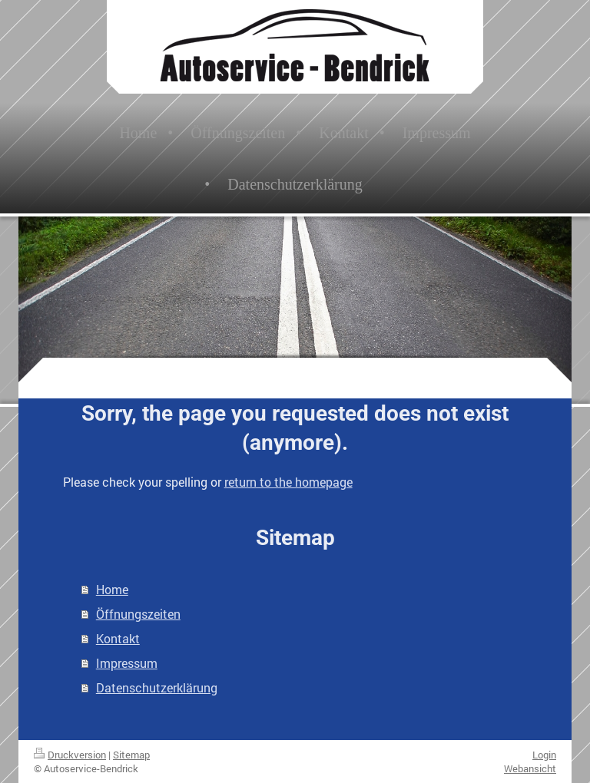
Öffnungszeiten (138, 614)
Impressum (126, 663)
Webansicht (530, 768)
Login (544, 755)
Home (112, 589)
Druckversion (70, 755)
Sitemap (131, 755)
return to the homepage (288, 482)
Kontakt (118, 638)
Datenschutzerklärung (156, 687)
